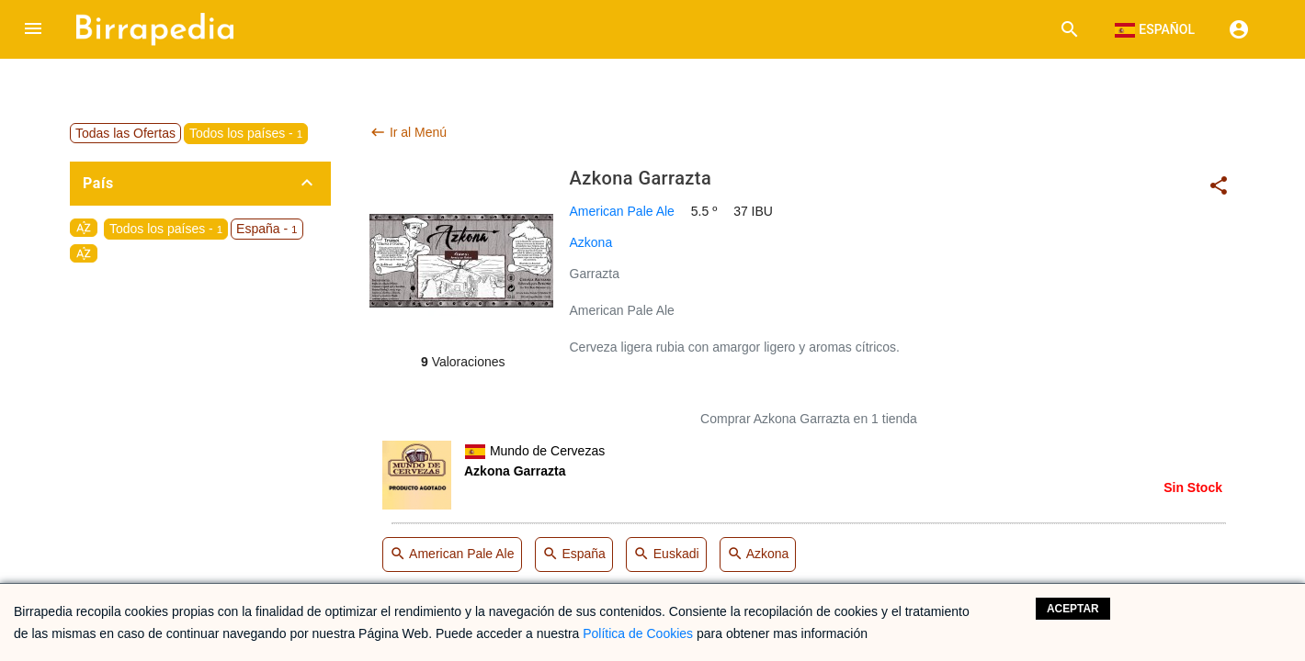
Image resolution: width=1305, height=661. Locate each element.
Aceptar (1073, 608)
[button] (33, 29)
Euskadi (666, 555)
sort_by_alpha (83, 227)
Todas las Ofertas (125, 133)
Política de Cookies (638, 633)
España (574, 555)
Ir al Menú (408, 132)
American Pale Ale (622, 211)
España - (266, 228)
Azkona (591, 242)
